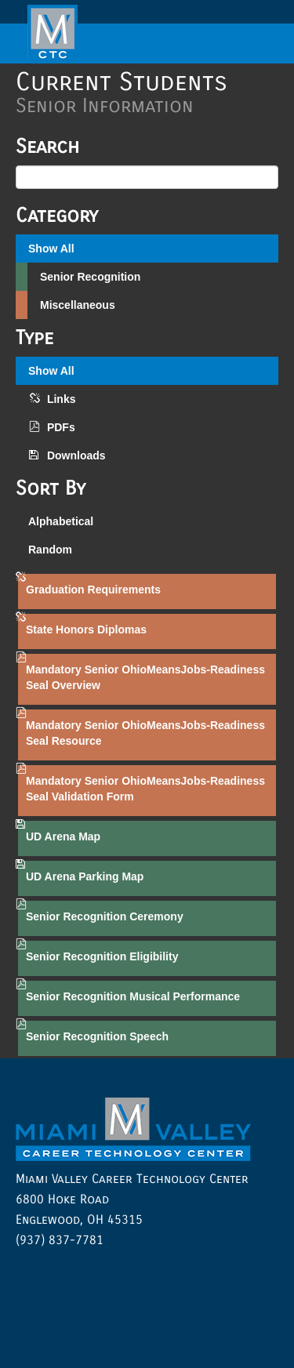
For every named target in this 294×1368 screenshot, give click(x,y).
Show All (51, 248)
